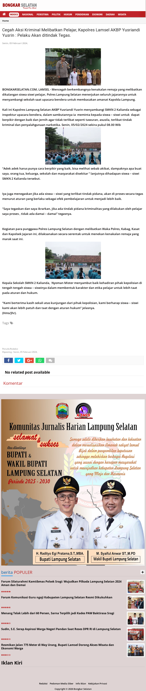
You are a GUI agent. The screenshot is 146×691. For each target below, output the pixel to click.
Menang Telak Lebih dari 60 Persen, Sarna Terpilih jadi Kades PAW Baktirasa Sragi (57, 613)
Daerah (110, 14)
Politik (56, 14)
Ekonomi (97, 14)
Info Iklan (81, 683)
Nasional (27, 14)
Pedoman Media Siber (61, 683)
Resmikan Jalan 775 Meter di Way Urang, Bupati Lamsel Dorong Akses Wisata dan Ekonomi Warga (57, 646)
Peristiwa (43, 14)
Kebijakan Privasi (97, 683)
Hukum (68, 14)
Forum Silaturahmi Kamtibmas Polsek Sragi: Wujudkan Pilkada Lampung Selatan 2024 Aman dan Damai (61, 583)
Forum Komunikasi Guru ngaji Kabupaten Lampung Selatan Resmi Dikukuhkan (56, 597)
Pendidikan (82, 14)
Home (5, 20)
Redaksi (43, 683)
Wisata (122, 14)
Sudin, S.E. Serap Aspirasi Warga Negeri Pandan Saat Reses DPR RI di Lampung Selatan (61, 629)
